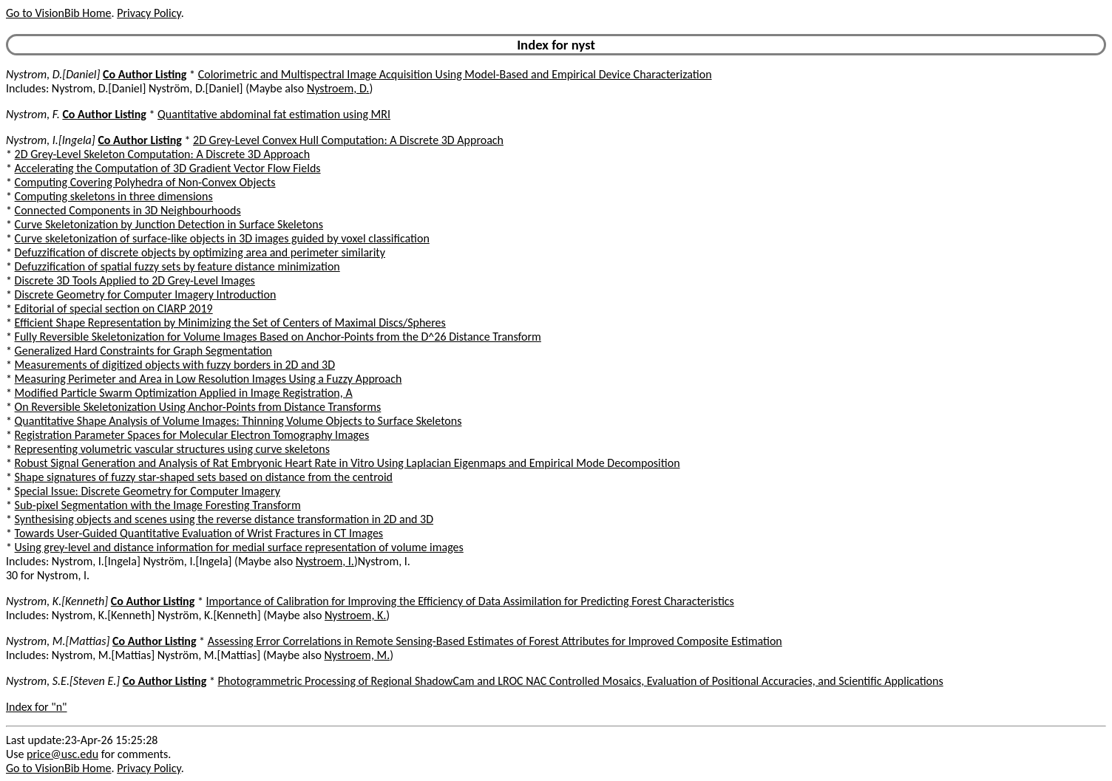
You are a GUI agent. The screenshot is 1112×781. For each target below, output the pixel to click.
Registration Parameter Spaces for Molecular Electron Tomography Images (192, 435)
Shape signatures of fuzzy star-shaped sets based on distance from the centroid (204, 477)
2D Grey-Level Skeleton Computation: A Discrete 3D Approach (162, 154)
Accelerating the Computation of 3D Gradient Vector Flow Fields (168, 168)
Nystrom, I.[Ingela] (50, 140)
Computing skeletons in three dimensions (114, 196)
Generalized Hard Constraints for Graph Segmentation (143, 351)
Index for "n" (36, 707)
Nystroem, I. (325, 561)
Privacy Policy (148, 13)
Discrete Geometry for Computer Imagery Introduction (146, 294)
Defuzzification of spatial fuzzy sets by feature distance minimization (177, 266)
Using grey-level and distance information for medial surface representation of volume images (239, 547)
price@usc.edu (62, 754)
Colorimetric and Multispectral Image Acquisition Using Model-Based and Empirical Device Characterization (455, 74)
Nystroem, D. (338, 88)
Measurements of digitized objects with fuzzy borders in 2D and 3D (175, 365)
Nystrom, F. (33, 114)
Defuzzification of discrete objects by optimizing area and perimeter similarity (200, 252)
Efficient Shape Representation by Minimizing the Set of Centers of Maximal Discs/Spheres (230, 323)
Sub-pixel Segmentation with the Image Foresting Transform (158, 505)
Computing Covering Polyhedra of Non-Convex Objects (145, 182)
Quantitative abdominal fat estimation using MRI (273, 114)
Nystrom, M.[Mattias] (57, 641)
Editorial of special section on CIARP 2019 (114, 308)
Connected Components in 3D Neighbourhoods (128, 210)
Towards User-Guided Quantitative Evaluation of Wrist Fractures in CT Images (199, 533)
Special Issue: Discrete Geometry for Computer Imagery (147, 491)
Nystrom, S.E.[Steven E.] (63, 681)
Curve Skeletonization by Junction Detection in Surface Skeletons (169, 224)
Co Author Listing (144, 74)
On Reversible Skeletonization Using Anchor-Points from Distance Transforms (198, 407)
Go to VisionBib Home (58, 13)
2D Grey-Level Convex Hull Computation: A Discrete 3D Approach (348, 140)
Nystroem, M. (357, 655)
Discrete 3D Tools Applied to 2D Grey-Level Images (135, 280)
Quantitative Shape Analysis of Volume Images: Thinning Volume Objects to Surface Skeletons (238, 421)
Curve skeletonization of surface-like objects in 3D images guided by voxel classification (222, 238)
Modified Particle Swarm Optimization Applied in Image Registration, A (184, 393)
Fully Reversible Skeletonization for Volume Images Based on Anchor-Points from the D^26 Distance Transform (278, 337)
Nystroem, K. (355, 615)
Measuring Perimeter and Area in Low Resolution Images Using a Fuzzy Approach (208, 379)
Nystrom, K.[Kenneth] (57, 601)
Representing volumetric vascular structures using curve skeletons (172, 449)
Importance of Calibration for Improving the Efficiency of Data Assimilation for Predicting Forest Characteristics (470, 601)
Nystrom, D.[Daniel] (53, 74)
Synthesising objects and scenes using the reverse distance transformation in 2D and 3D (224, 519)
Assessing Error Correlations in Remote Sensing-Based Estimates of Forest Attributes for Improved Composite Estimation (495, 641)
